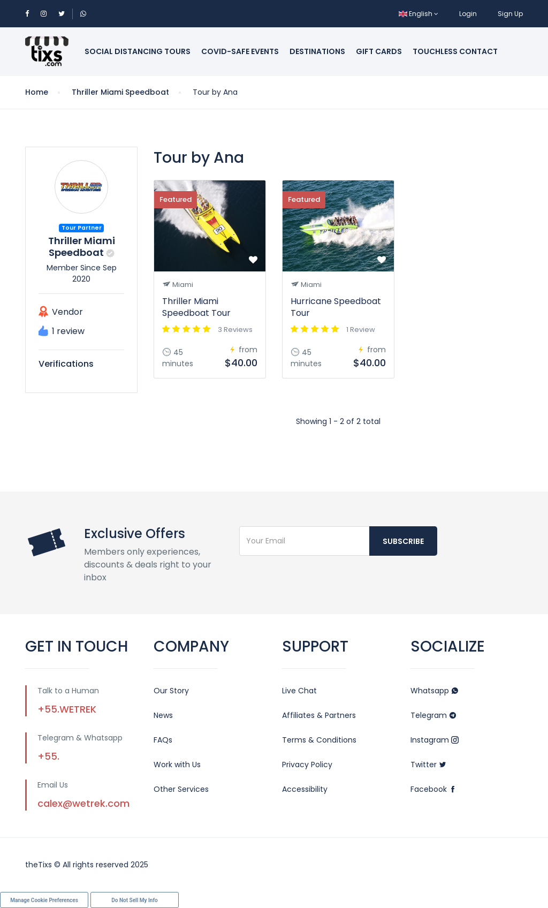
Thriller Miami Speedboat (120, 92)
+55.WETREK (66, 709)
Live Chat (299, 690)
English (418, 13)
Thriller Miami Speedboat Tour (196, 307)
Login (468, 13)
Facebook (433, 789)
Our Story (171, 690)
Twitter (428, 764)
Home (36, 92)
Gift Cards (379, 51)
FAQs (163, 740)
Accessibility (305, 789)
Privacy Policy (307, 764)
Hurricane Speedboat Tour (336, 307)
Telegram (433, 715)
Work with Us (177, 764)
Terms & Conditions (319, 740)
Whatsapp (434, 690)
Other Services (181, 789)
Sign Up (510, 13)
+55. (48, 756)
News (163, 715)
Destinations (317, 51)
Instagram (434, 740)
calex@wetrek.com (83, 803)
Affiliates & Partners (319, 715)
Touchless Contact (455, 51)
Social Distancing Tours (138, 51)
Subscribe (403, 541)
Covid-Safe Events (240, 51)
